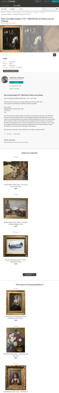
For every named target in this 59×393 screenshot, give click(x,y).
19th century (42, 12)
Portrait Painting (17, 133)
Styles (14, 380)
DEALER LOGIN (6, 380)
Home (44, 379)
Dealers (26, 378)
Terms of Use (21, 390)
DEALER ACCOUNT (5, 376)
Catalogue (9, 12)
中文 (48, 1)
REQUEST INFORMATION (10, 71)
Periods (14, 382)
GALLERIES (17, 5)
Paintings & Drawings (17, 12)
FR (44, 1)
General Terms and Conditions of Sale (33, 390)
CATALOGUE (5, 5)
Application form (5, 383)
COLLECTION (16, 88)
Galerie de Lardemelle (16, 78)
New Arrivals (3, 9)
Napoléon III (36, 12)
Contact (44, 380)
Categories (15, 378)
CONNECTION (55, 1)
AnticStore (3, 12)
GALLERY (11, 88)
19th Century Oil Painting (27, 12)
